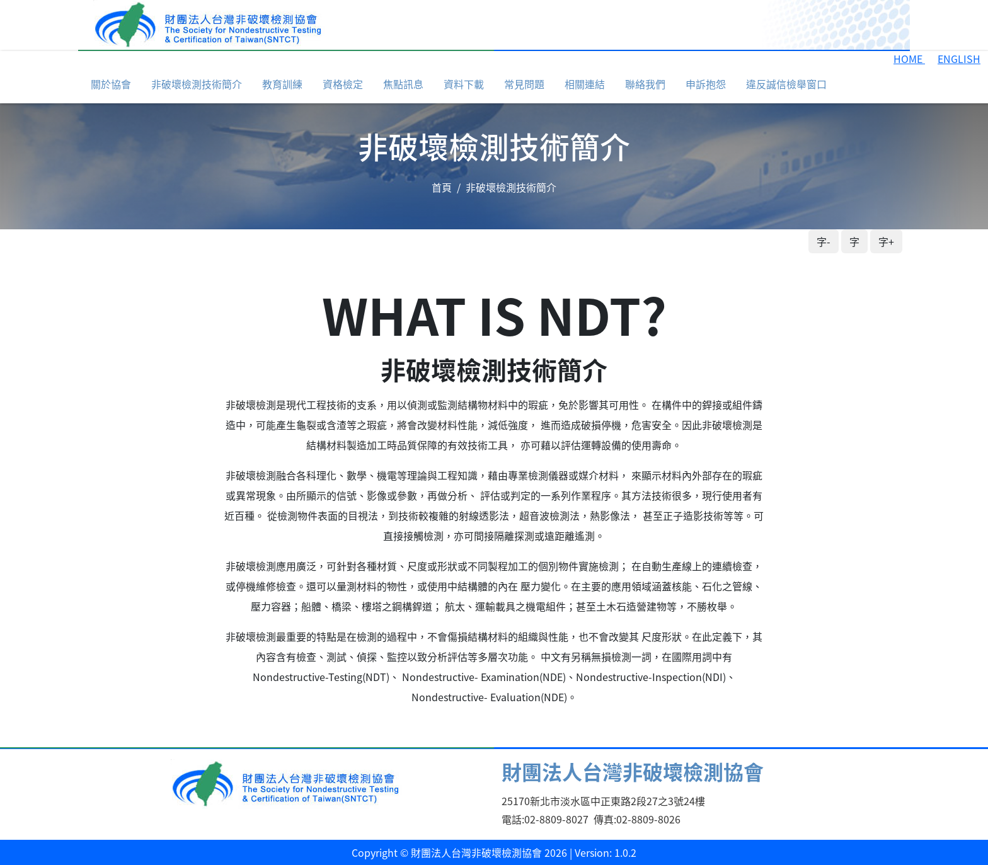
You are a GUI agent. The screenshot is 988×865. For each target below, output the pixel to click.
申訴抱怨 (706, 83)
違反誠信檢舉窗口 (786, 83)
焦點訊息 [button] (403, 83)
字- (823, 241)
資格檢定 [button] (343, 83)
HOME (909, 58)
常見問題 (524, 83)
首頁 (442, 187)
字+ (886, 241)
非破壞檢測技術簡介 (196, 83)
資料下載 (464, 83)
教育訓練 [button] (282, 83)
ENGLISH (959, 58)
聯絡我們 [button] (645, 83)
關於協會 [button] (111, 83)
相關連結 (585, 83)
